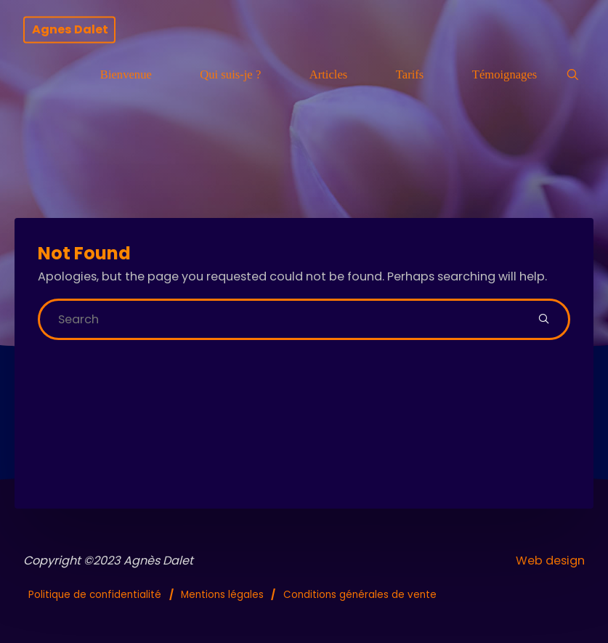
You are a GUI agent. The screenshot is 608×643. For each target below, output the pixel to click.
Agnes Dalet (70, 29)
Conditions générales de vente (360, 595)
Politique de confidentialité (94, 595)
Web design (550, 560)
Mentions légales (222, 595)
